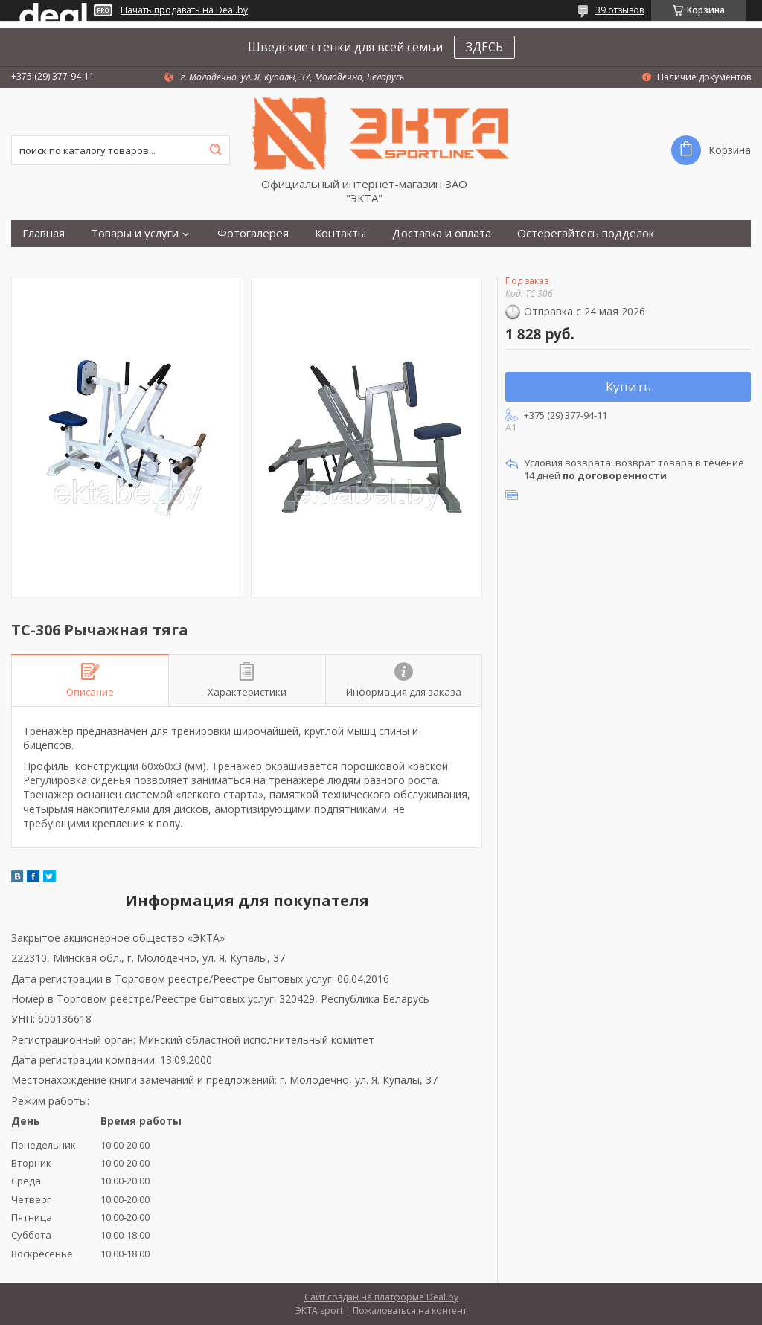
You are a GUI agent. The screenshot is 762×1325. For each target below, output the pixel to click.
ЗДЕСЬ (484, 47)
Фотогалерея (253, 233)
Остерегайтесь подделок (585, 233)
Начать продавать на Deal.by (184, 10)
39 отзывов (619, 10)
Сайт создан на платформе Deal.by (381, 1297)
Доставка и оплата (441, 233)
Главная (43, 233)
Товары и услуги (135, 233)
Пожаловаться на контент (410, 1310)
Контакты (340, 233)
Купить (628, 386)
